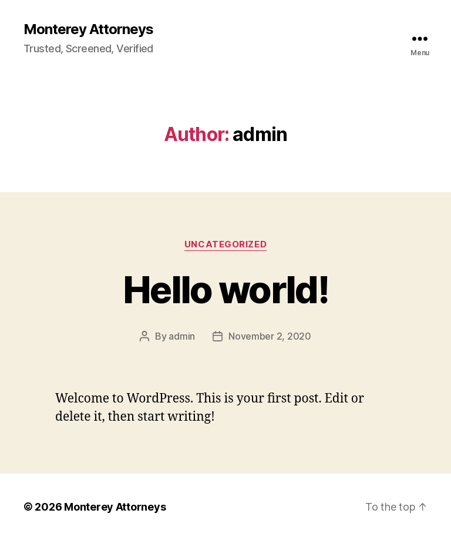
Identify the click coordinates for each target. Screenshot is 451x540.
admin (182, 336)
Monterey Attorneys (88, 29)
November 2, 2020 (269, 336)
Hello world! (225, 289)
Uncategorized (225, 244)
